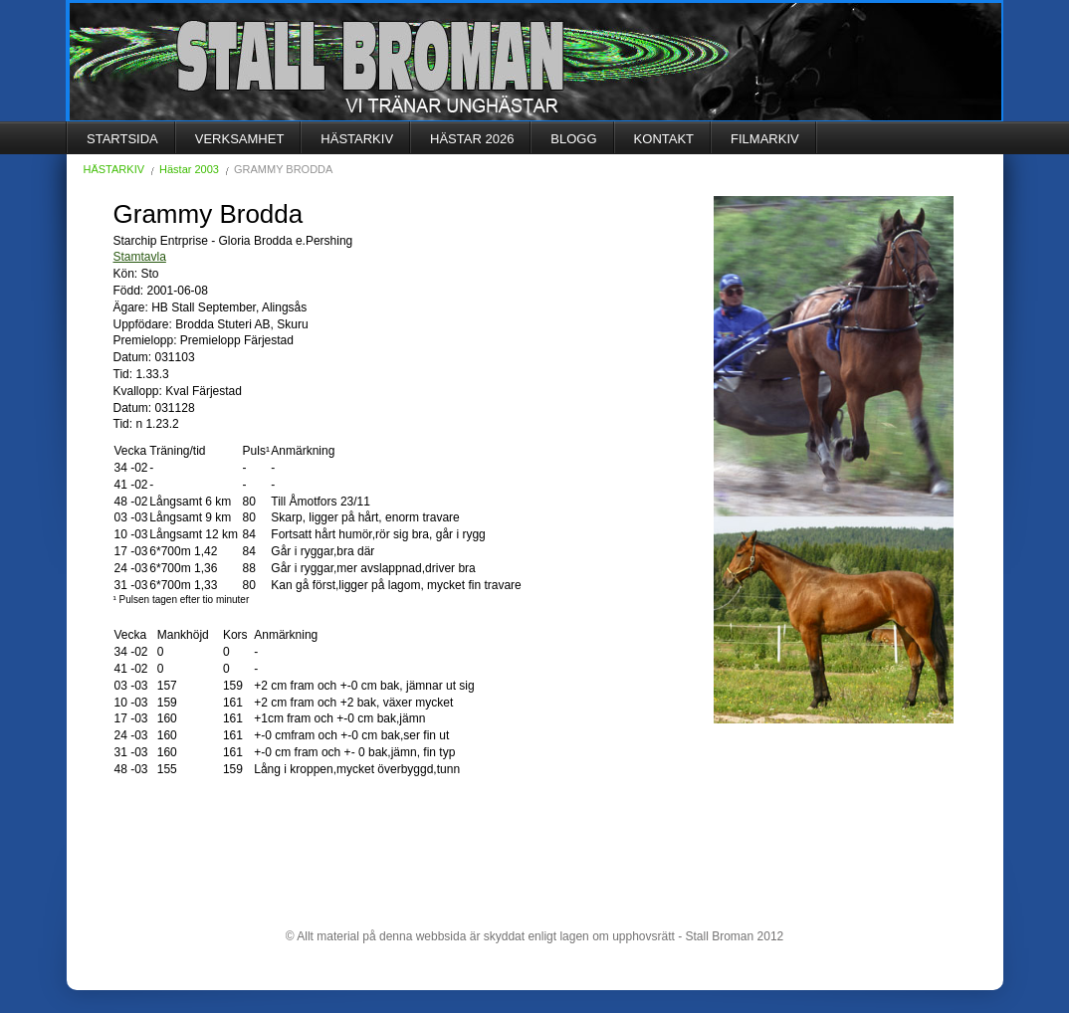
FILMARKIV (765, 138)
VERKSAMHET (240, 138)
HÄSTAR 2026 (472, 138)
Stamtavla (139, 257)
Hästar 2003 (189, 169)
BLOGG (573, 138)
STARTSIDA (122, 138)
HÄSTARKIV (357, 138)
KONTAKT (664, 138)
